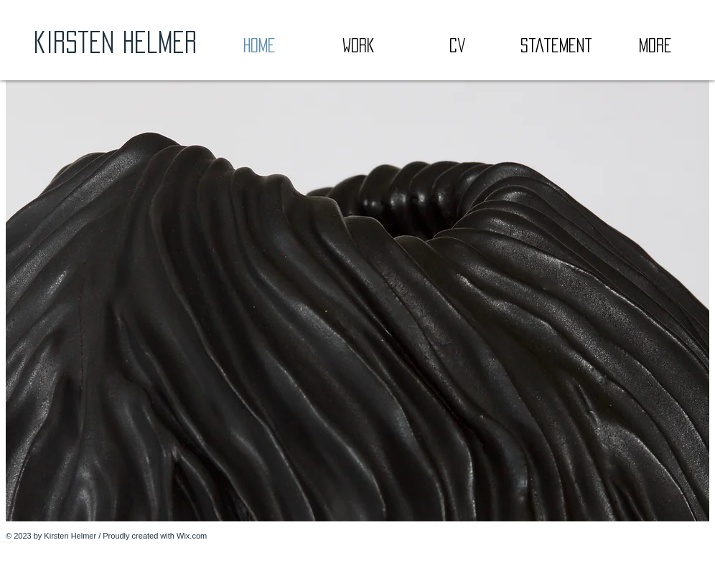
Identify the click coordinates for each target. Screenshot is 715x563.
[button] (357, 300)
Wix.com (192, 535)
